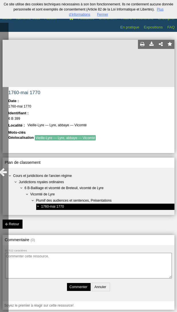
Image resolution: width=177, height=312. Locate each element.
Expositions (153, 27)
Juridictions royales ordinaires (41, 182)
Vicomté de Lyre (42, 194)
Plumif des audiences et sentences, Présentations (74, 201)
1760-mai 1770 (52, 206)
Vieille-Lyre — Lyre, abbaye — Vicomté (65, 138)
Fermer (102, 14)
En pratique (129, 27)
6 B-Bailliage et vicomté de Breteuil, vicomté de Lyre (64, 188)
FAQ (171, 27)
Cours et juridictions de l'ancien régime (42, 176)
